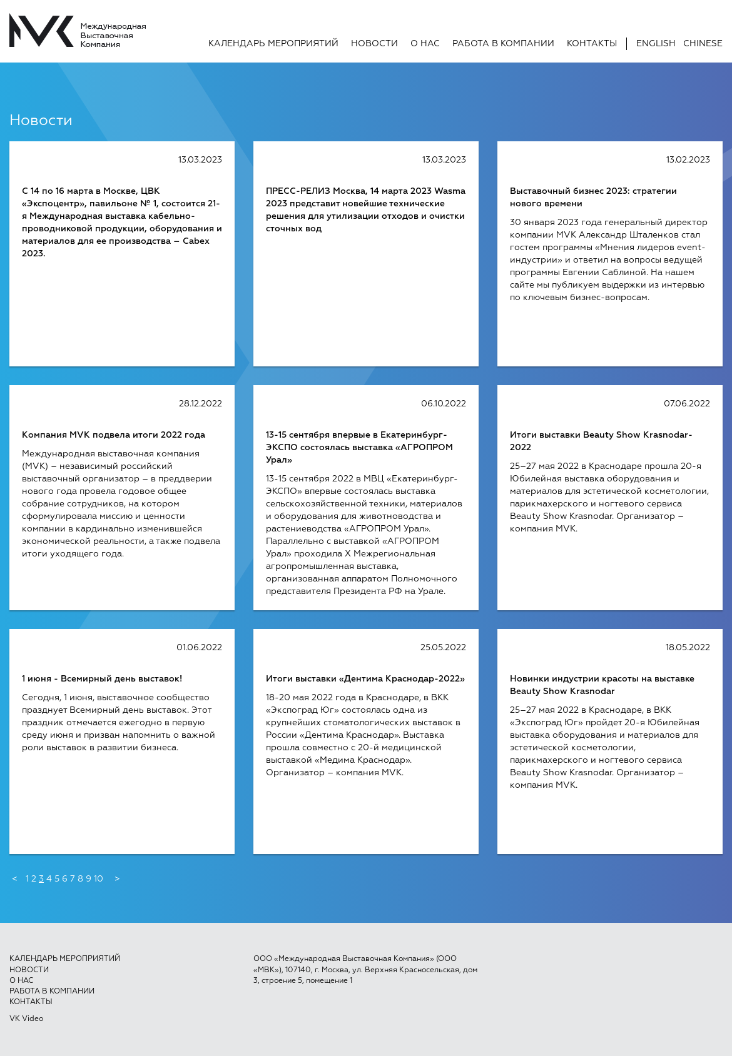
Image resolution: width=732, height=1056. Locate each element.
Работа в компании (503, 43)
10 (98, 879)
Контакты (592, 43)
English (656, 43)
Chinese (703, 43)
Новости (374, 43)
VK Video (26, 1019)
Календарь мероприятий (273, 43)
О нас (425, 43)
